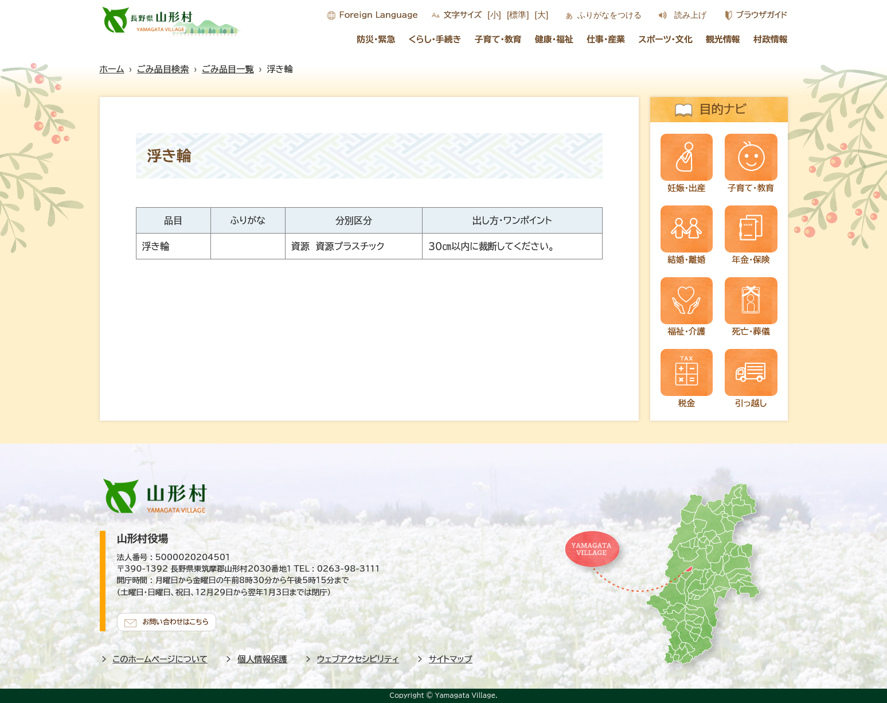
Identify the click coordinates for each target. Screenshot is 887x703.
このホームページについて (160, 656)
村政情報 (770, 39)
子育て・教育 (498, 39)
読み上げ (690, 15)
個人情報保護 (262, 656)
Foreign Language (378, 15)
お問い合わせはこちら (180, 619)
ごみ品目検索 (163, 69)
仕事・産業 (606, 39)
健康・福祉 (554, 39)
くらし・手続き (435, 39)
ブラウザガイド (762, 15)
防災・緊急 (376, 39)
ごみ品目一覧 (227, 69)
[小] (494, 15)
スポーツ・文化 (666, 39)
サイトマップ (450, 656)
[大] (542, 15)
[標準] (518, 15)
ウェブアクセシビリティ (358, 656)
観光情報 (723, 39)
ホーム (112, 69)
